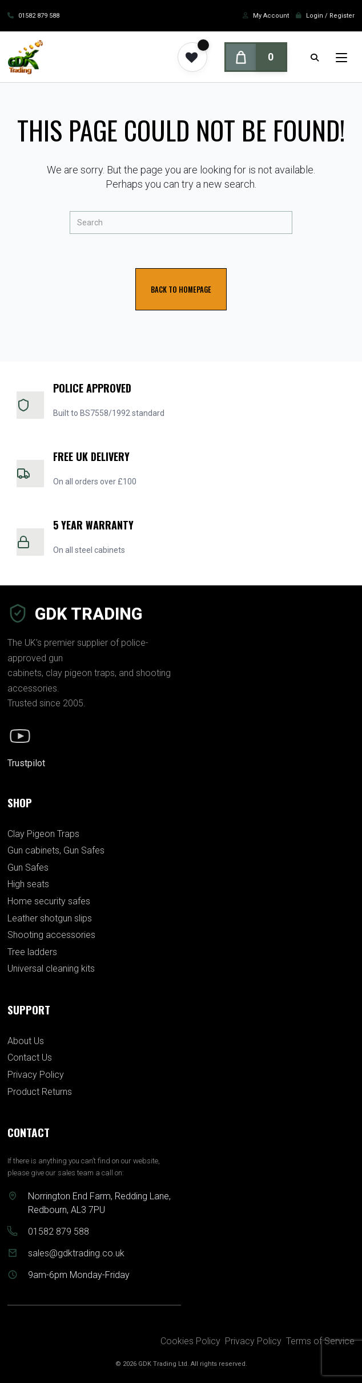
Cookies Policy (190, 1341)
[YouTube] (20, 736)
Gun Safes (28, 867)
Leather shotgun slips (49, 918)
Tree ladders (32, 952)
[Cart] (255, 57)
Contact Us (29, 1057)
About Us (25, 1041)
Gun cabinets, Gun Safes (55, 850)
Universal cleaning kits (51, 968)
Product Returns (39, 1091)
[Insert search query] (181, 222)
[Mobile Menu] (333, 57)
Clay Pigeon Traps (43, 833)
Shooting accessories (51, 934)
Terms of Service (320, 1341)
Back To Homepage (181, 289)
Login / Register (330, 15)
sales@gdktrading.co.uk (76, 1253)
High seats (28, 884)
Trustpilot (26, 763)
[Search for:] (315, 57)
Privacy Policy (35, 1074)
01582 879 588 (38, 15)
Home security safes (48, 901)
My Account (271, 15)
